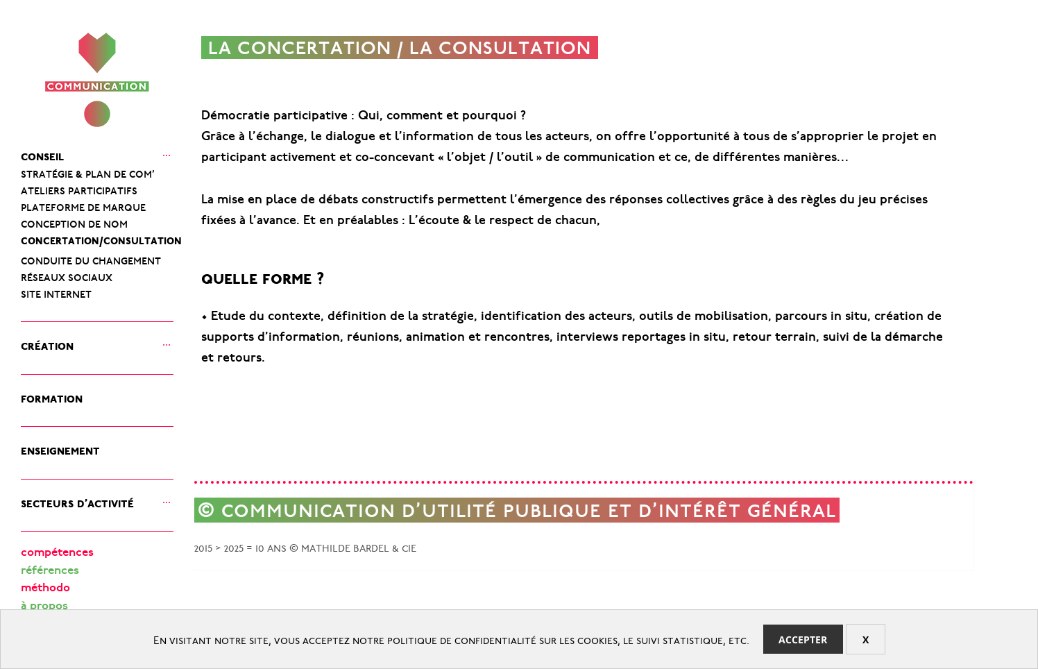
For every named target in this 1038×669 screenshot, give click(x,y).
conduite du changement (91, 258)
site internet (56, 292)
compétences (57, 553)
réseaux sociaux (66, 275)
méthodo (45, 589)
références (50, 571)
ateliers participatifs (79, 188)
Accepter (802, 639)
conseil (42, 154)
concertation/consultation (101, 238)
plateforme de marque (83, 205)
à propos (44, 607)
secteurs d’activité (77, 501)
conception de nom (74, 222)
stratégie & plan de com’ (88, 172)
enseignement (60, 449)
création (47, 344)
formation (52, 397)
